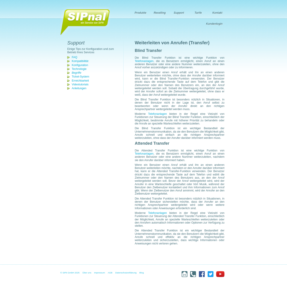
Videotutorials (80, 84)
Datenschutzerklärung (126, 272)
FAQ (74, 57)
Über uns (87, 272)
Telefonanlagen (144, 61)
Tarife (198, 12)
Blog (141, 272)
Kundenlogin (214, 23)
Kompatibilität (80, 61)
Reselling (160, 12)
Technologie (79, 69)
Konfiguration (80, 65)
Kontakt (217, 12)
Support (179, 12)
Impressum (99, 272)
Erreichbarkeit (80, 80)
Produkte (140, 12)
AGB (110, 272)
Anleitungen (79, 88)
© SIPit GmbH (67, 272)
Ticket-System (80, 76)
